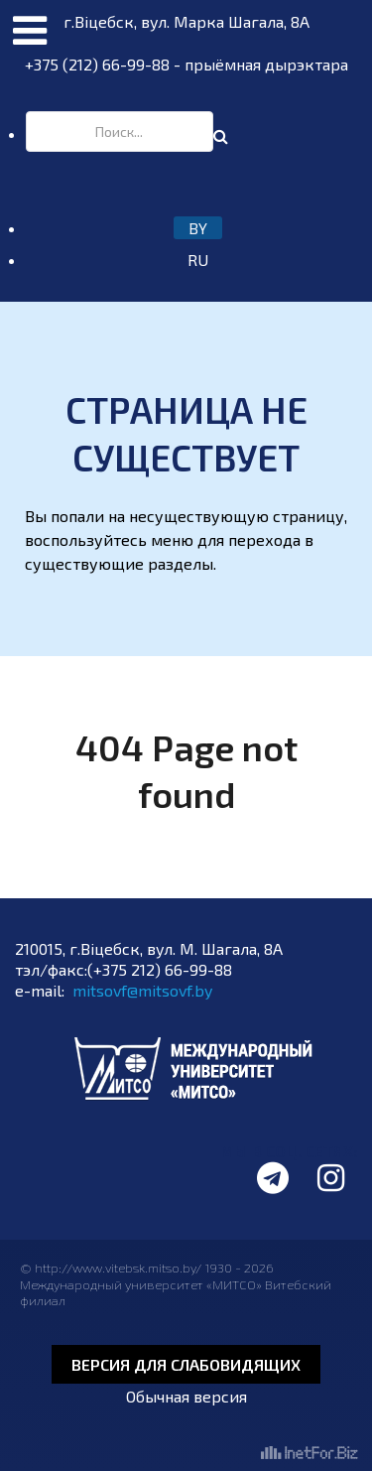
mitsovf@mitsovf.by (142, 990)
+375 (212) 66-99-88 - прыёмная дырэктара (186, 64)
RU (197, 259)
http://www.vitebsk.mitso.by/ (119, 1267)
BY (197, 227)
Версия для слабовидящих (186, 1364)
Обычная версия (186, 1396)
